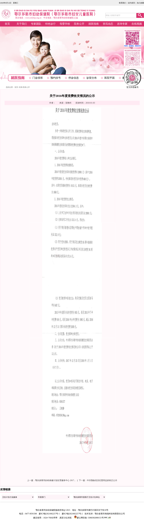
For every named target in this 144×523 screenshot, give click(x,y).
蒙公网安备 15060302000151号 (89, 518)
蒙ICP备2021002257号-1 (49, 514)
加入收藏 (140, 3)
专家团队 (36, 23)
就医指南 (93, 23)
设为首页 (131, 3)
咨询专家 (122, 23)
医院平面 (109, 77)
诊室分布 (91, 77)
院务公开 (79, 23)
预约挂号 (55, 77)
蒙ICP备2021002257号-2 (72, 514)
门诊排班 (37, 77)
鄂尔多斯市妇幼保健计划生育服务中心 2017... (55, 480)
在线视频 (136, 23)
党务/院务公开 (24, 87)
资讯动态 (108, 23)
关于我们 (22, 23)
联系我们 (122, 3)
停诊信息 (73, 77)
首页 (7, 23)
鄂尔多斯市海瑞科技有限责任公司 (110, 514)
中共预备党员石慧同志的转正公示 (102, 480)
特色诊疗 (50, 23)
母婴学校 (65, 23)
